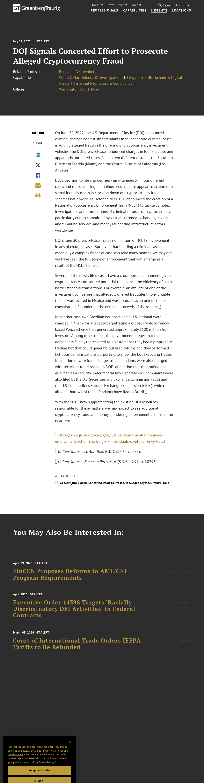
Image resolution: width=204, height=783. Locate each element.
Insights (159, 10)
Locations (181, 10)
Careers (135, 5)
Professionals (104, 10)
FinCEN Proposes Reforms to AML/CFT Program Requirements (70, 578)
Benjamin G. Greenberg (78, 71)
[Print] (37, 195)
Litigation (135, 77)
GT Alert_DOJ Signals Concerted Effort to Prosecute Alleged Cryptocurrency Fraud (114, 483)
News (110, 5)
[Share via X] (38, 165)
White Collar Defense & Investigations (90, 77)
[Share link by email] (38, 185)
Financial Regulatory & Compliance (103, 83)
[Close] (70, 751)
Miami (96, 89)
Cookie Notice (15, 764)
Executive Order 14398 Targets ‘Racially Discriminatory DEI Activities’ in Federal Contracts (74, 612)
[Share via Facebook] (38, 175)
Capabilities (134, 10)
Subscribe (38, 133)
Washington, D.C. (72, 89)
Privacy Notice (55, 760)
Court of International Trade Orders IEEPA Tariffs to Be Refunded (77, 648)
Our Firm (97, 5)
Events (122, 5)
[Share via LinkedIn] (38, 155)
